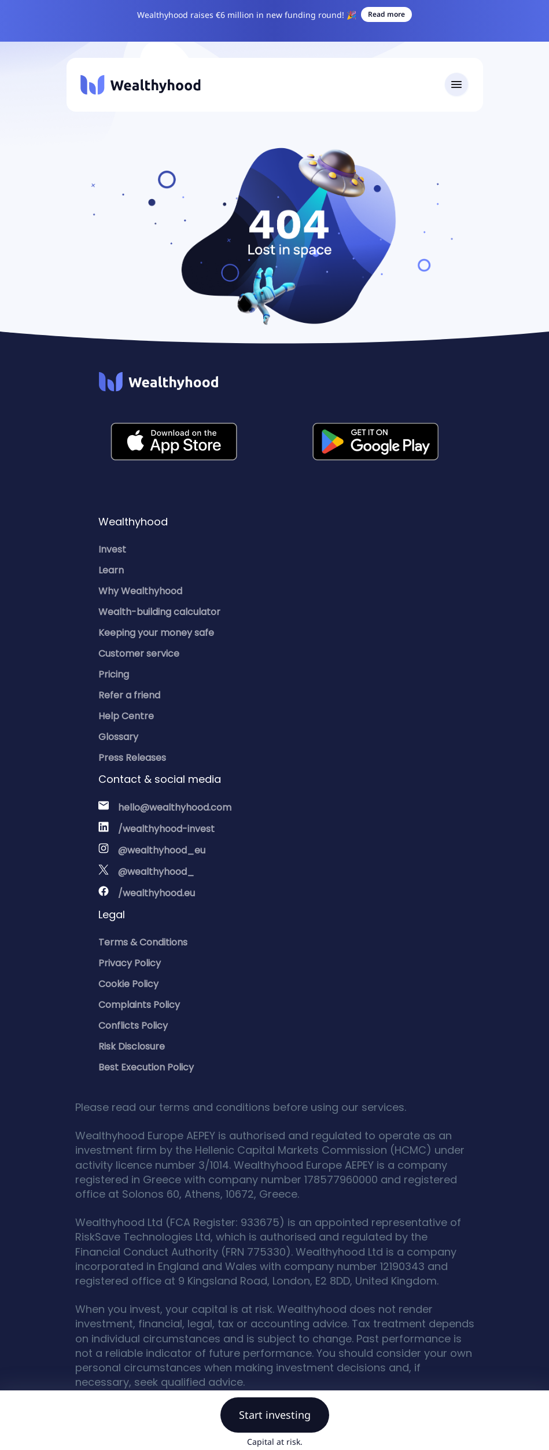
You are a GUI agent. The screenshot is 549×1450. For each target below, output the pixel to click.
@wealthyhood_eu (161, 850)
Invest (112, 549)
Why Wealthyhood (140, 591)
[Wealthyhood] (140, 85)
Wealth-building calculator (159, 612)
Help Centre (126, 716)
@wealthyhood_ (156, 871)
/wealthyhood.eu (156, 893)
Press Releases (132, 757)
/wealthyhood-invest (166, 829)
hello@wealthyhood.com (174, 807)
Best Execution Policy (146, 1067)
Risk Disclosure (131, 1046)
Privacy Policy (129, 963)
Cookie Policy (128, 984)
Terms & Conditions (142, 942)
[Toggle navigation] (456, 84)
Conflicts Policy (133, 1025)
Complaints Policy (139, 1004)
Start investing (275, 1415)
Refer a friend (129, 695)
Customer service (138, 653)
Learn (111, 570)
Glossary (118, 737)
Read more (386, 14)
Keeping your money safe (156, 632)
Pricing (113, 674)
